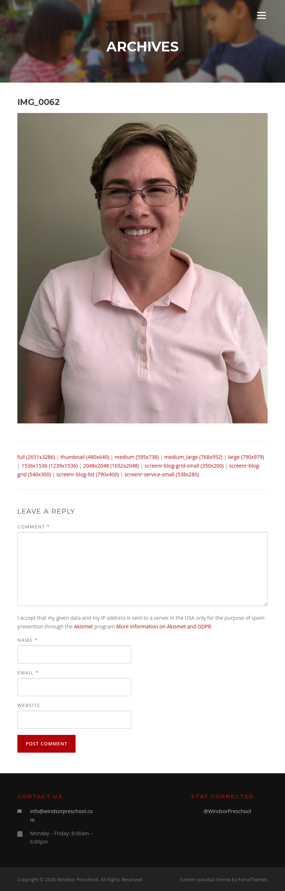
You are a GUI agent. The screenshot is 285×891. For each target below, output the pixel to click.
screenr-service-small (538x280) (161, 474)
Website (28, 705)
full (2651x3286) (36, 456)
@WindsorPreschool (227, 811)
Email (28, 672)
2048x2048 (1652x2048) (111, 465)
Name (27, 640)
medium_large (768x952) (193, 456)
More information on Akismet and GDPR (163, 626)
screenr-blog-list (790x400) (87, 474)
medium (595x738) (137, 456)
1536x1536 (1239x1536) (49, 465)
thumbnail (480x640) (84, 456)
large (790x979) (246, 456)
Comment (33, 526)
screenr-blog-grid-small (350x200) (184, 465)
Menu (261, 15)
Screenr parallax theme (205, 879)
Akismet (83, 626)
